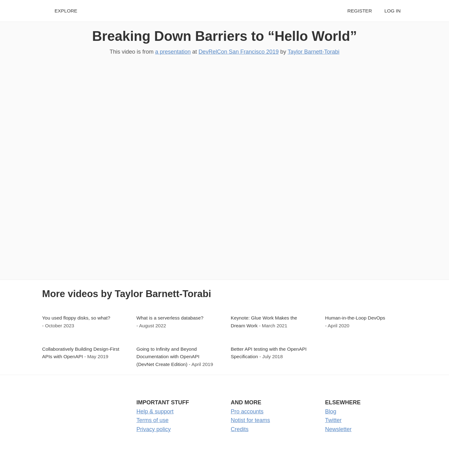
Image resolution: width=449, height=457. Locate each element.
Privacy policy (154, 429)
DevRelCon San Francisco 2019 (239, 52)
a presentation (173, 52)
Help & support (155, 411)
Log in (392, 10)
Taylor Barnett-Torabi (313, 52)
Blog (330, 411)
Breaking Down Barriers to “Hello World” (224, 36)
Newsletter (338, 429)
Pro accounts (247, 411)
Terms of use (153, 420)
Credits (240, 429)
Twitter (333, 420)
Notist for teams (250, 420)
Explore (66, 10)
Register (359, 10)
